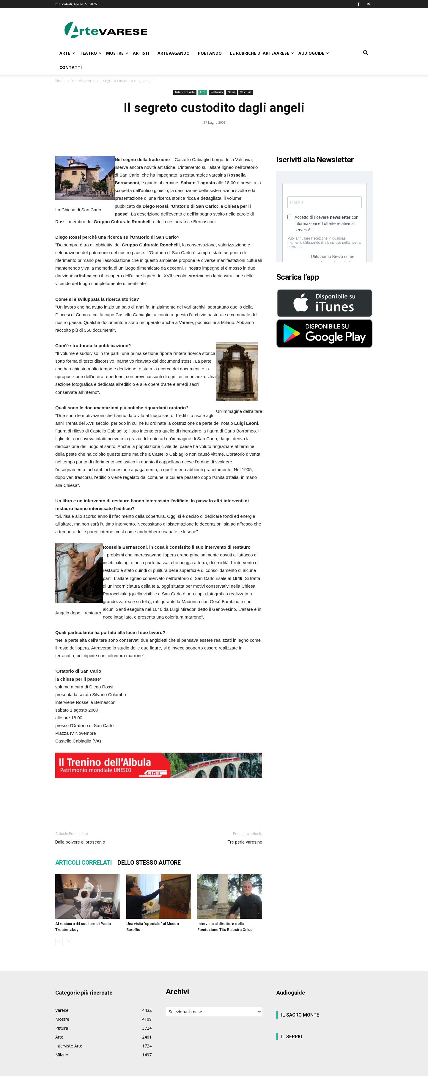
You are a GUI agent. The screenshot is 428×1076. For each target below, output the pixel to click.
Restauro (216, 92)
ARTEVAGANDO (174, 53)
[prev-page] (59, 941)
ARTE (67, 53)
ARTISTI (141, 53)
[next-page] (68, 941)
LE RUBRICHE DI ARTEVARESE (262, 53)
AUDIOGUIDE (313, 53)
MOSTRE (117, 53)
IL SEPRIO (291, 1036)
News (231, 92)
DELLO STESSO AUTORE (149, 862)
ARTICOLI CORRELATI (83, 862)
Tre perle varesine (245, 842)
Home (60, 80)
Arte (202, 92)
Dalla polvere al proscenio (80, 842)
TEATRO (91, 53)
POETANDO (210, 53)
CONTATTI (70, 67)
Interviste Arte (83, 80)
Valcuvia (245, 92)
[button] (365, 53)
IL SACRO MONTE (300, 1015)
